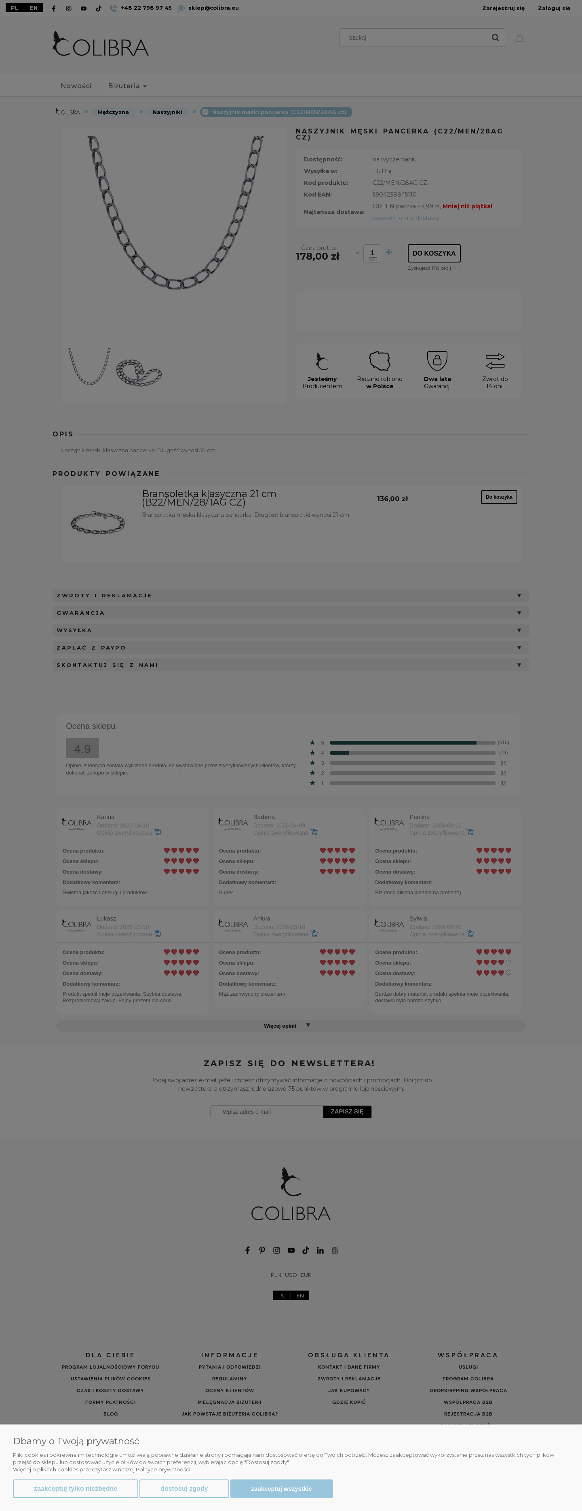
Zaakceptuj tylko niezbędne (75, 1488)
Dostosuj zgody (184, 1488)
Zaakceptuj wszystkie (281, 1488)
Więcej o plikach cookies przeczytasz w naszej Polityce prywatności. (102, 1469)
